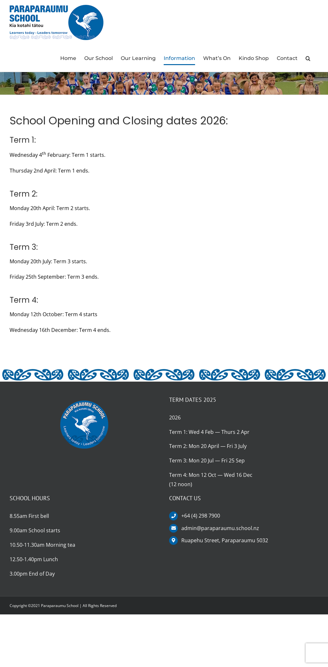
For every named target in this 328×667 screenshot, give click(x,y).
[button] (308, 58)
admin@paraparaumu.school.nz (220, 528)
